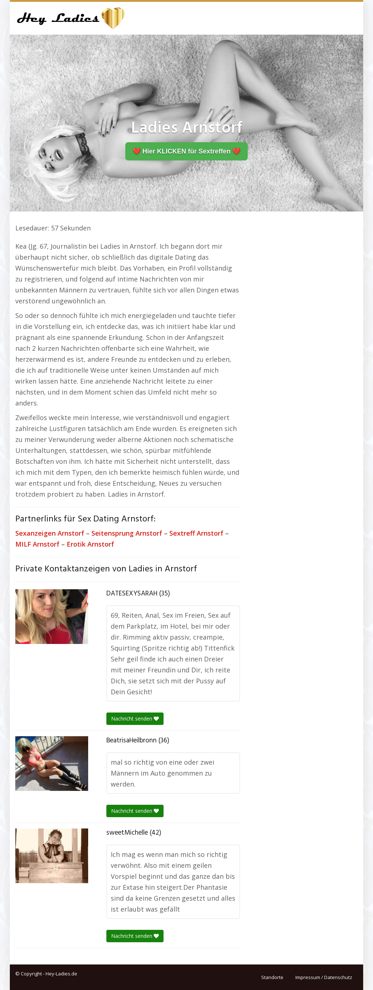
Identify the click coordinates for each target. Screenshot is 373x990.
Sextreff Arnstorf (196, 533)
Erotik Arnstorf (90, 544)
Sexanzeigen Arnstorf (49, 533)
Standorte (272, 977)
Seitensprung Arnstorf (126, 533)
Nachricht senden (135, 718)
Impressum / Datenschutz (323, 977)
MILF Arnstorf (37, 544)
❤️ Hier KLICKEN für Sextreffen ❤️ (186, 151)
